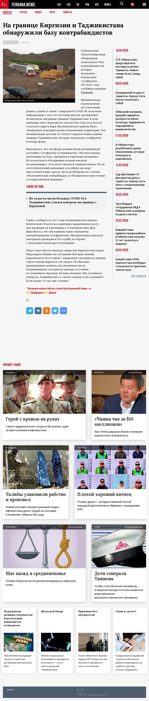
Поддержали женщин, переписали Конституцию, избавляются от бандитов (14, 620)
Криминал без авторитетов (89, 613)
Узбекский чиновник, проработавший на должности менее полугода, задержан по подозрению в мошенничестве (130, 120)
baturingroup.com (96, 698)
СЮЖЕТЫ (69, 12)
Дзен (52, 293)
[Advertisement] (74, 341)
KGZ (69, 4)
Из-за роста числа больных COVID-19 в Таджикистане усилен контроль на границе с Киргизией (64, 202)
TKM (88, 4)
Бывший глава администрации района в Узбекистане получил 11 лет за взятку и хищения (131, 236)
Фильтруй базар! (53, 611)
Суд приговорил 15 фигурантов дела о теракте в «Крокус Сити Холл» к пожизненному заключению (130, 181)
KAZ (59, 4)
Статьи (24, 12)
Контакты (10, 692)
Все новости (139, 276)
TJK (78, 4)
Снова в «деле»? (127, 611)
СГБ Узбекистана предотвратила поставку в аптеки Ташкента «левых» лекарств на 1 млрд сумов (128, 68)
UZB (97, 4)
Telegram (36, 293)
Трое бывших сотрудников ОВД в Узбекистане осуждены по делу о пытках (130, 209)
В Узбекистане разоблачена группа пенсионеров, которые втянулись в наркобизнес (130, 151)
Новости (7, 12)
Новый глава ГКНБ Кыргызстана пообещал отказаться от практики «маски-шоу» (131, 264)
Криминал (25, 42)
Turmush (87, 92)
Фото (53, 12)
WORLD (108, 4)
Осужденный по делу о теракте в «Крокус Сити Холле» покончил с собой (130, 98)
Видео (39, 12)
